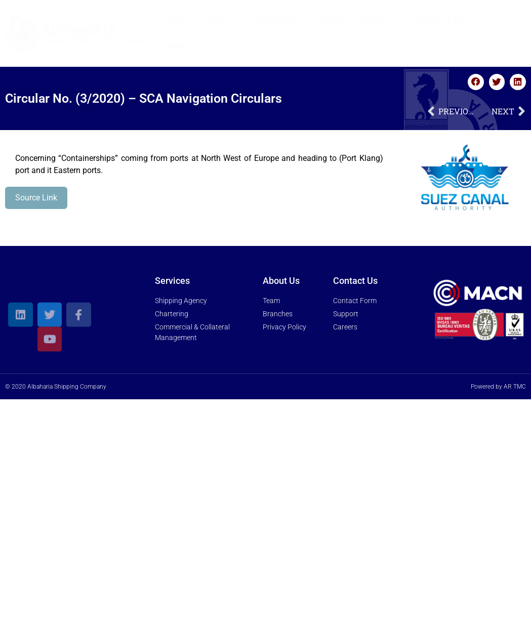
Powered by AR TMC (498, 386)
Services (281, 21)
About (221, 21)
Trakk (176, 45)
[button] (476, 82)
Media (379, 21)
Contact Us (444, 21)
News (334, 20)
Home (174, 20)
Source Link (36, 197)
